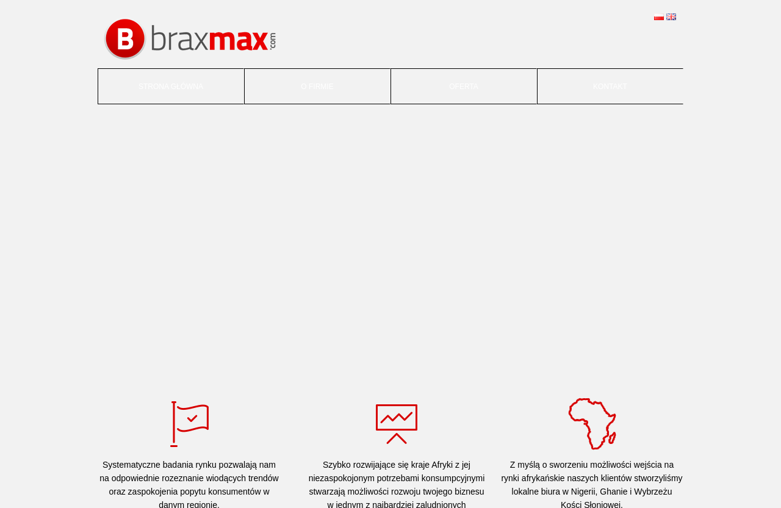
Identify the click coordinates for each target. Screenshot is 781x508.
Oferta (463, 86)
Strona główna (171, 86)
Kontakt (610, 86)
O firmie (317, 86)
